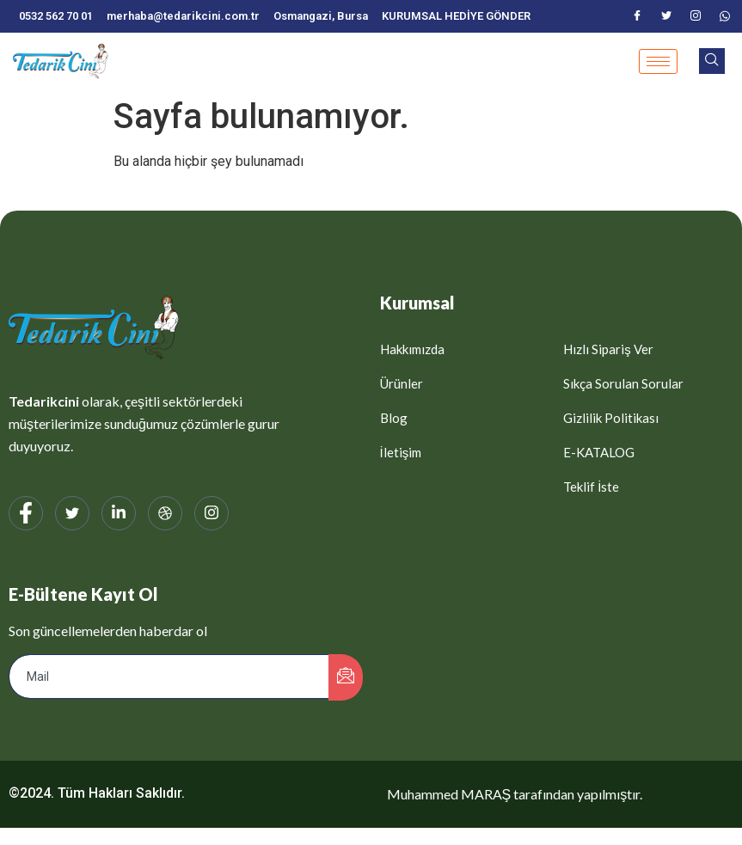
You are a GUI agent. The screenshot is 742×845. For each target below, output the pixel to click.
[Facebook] (637, 16)
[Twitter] (666, 16)
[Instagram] (695, 16)
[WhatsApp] (725, 16)
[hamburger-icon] (658, 61)
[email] (169, 676)
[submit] (345, 677)
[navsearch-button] (712, 61)
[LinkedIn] (118, 513)
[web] (165, 513)
